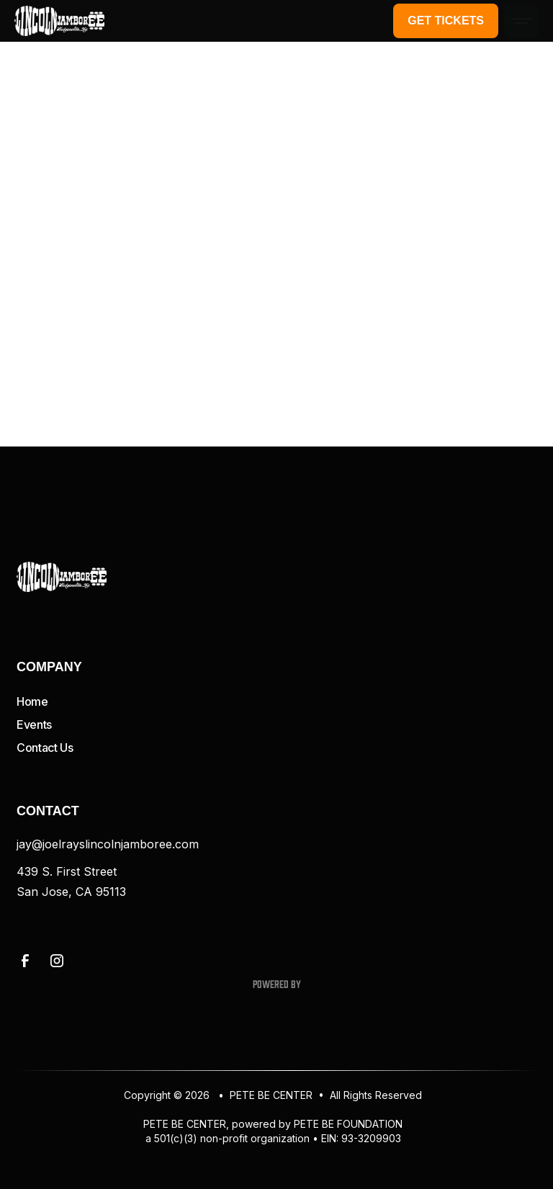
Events (34, 724)
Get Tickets (446, 20)
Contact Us (45, 747)
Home (32, 701)
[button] (521, 21)
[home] (59, 21)
